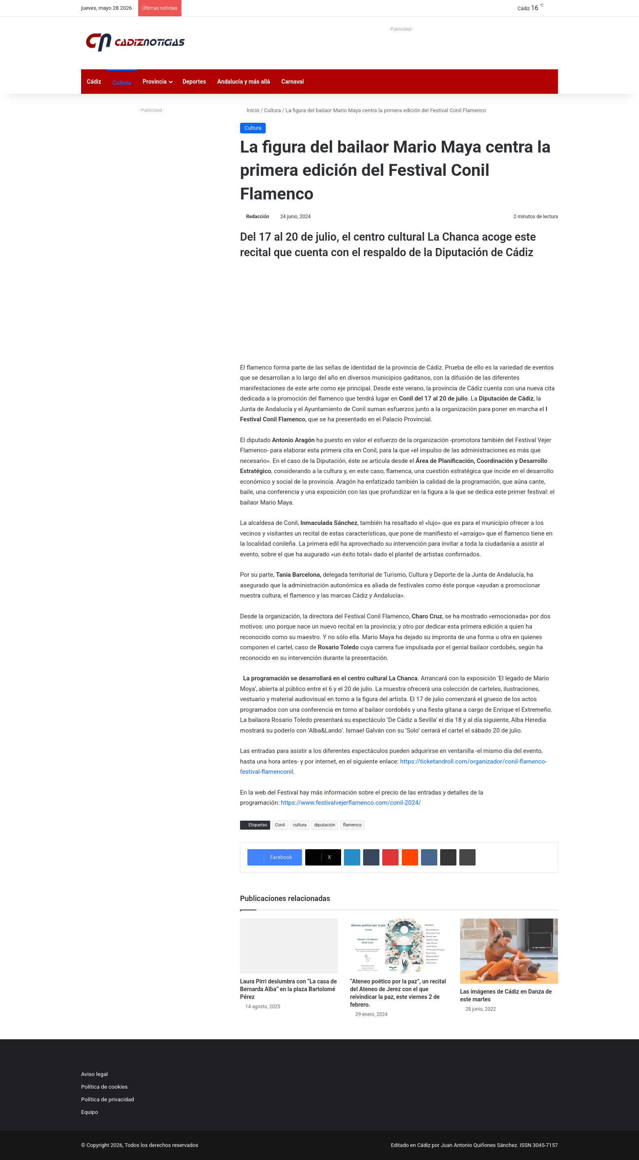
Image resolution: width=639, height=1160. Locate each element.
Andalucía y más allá (243, 81)
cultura (300, 825)
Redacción (257, 216)
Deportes (194, 81)
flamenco (352, 825)
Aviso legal (94, 1074)
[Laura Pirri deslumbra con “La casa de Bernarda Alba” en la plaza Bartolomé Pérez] (289, 946)
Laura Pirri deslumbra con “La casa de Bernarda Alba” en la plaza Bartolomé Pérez (288, 989)
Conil (280, 825)
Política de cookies (104, 1086)
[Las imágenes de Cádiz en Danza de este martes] (509, 951)
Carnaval (293, 81)
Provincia (155, 81)
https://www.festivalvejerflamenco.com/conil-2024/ (351, 802)
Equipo (89, 1112)
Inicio (249, 110)
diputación (324, 825)
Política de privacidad (107, 1099)
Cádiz (94, 81)
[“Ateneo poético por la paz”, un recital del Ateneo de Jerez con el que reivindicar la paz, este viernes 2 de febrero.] (399, 946)
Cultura (121, 83)
